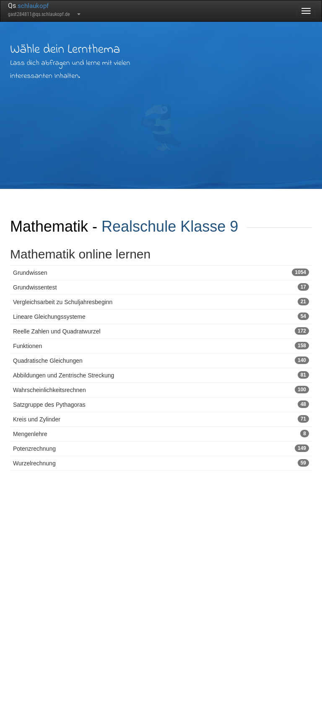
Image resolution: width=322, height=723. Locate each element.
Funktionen (161, 345)
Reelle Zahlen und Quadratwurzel (161, 331)
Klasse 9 (209, 226)
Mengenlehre (161, 433)
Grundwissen (161, 272)
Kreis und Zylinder (161, 419)
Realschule (138, 226)
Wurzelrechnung (161, 463)
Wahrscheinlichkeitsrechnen (161, 389)
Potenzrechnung (161, 448)
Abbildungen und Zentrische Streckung (161, 375)
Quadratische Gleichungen (161, 360)
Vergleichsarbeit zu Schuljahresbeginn (161, 301)
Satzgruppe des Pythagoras (161, 404)
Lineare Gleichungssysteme (161, 316)
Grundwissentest (161, 287)
